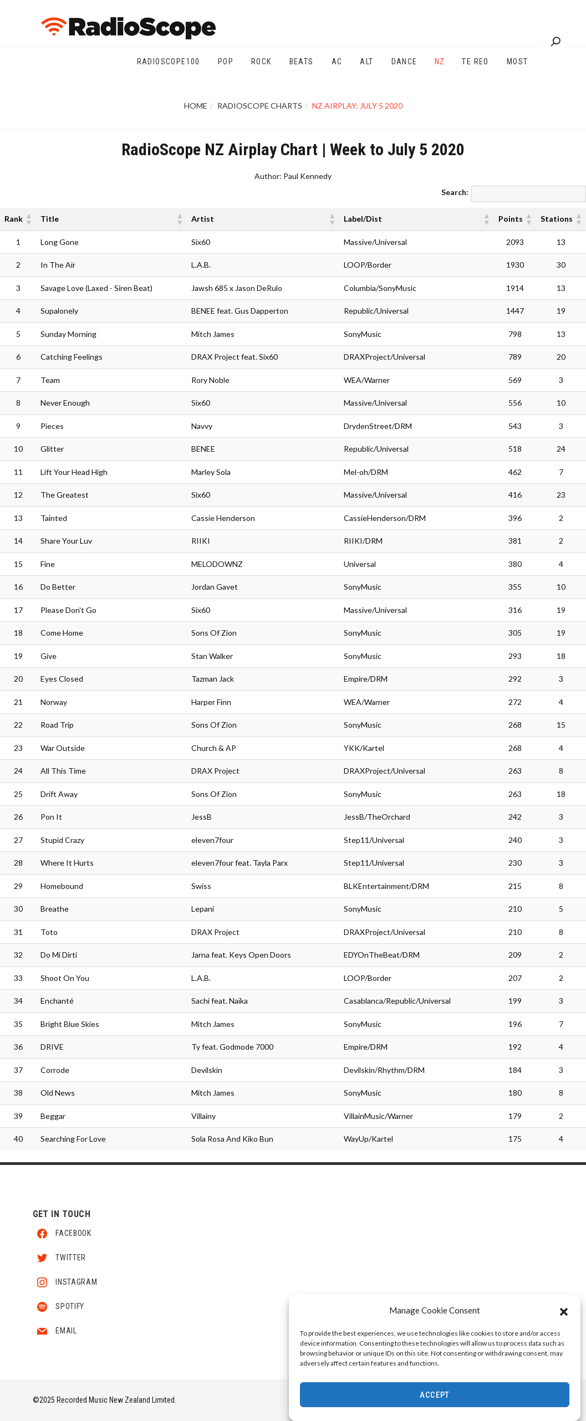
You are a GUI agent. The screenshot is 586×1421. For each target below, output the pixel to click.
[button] (563, 1310)
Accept (435, 1395)
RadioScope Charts (259, 105)
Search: (454, 192)
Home (195, 105)
